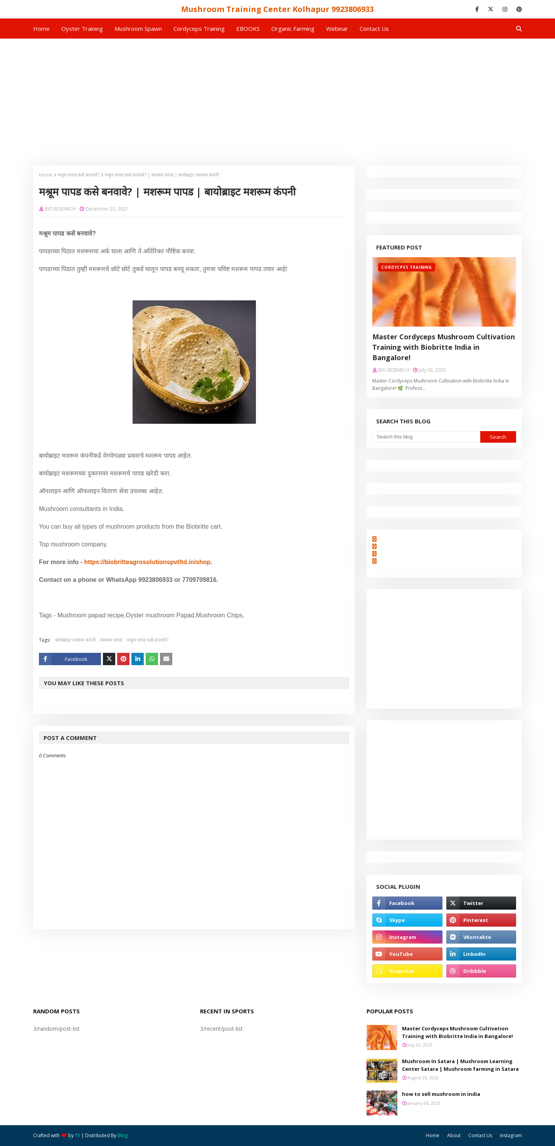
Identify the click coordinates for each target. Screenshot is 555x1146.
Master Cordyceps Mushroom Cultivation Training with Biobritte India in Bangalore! (443, 347)
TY (77, 1135)
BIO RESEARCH (60, 209)
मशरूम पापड (111, 640)
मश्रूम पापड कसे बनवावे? (78, 175)
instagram (511, 1135)
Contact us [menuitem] (374, 28)
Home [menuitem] (41, 28)
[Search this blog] (426, 437)
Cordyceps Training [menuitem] (199, 28)
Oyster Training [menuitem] (82, 28)
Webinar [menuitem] (337, 28)
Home (45, 175)
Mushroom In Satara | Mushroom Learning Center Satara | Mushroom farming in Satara (460, 1065)
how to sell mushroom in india (441, 1093)
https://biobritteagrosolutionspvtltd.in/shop (147, 562)
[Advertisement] (277, 96)
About (454, 1135)
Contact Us (480, 1135)
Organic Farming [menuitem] (292, 28)
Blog (123, 1135)
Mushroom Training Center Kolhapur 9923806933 (277, 9)
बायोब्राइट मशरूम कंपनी (75, 640)
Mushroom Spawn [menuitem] (138, 28)
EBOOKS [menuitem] (248, 28)
